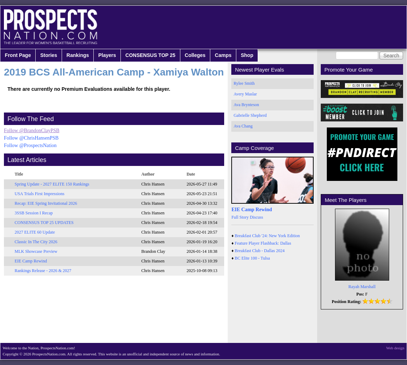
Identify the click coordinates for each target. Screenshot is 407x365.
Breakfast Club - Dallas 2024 (260, 250)
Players (107, 55)
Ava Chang (242, 126)
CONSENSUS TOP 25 (150, 55)
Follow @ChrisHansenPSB (31, 138)
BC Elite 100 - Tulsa (252, 258)
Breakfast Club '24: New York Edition (267, 235)
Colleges (195, 55)
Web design (395, 348)
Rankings (78, 55)
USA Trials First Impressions (40, 193)
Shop (247, 55)
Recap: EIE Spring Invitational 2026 (46, 203)
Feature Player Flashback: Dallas (263, 243)
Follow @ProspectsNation (30, 145)
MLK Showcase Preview (36, 251)
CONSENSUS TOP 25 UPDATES (44, 222)
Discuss (256, 217)
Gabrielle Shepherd (250, 115)
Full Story (239, 217)
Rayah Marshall (362, 286)
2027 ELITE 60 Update (35, 232)
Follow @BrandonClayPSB (32, 130)
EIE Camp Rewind (31, 261)
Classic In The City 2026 (36, 241)
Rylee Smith (243, 83)
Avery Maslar (245, 94)
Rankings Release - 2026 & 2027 (43, 270)
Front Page (18, 55)
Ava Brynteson (246, 104)
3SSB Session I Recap (34, 212)
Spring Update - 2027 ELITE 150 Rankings (52, 184)
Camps (223, 55)
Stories (48, 55)
